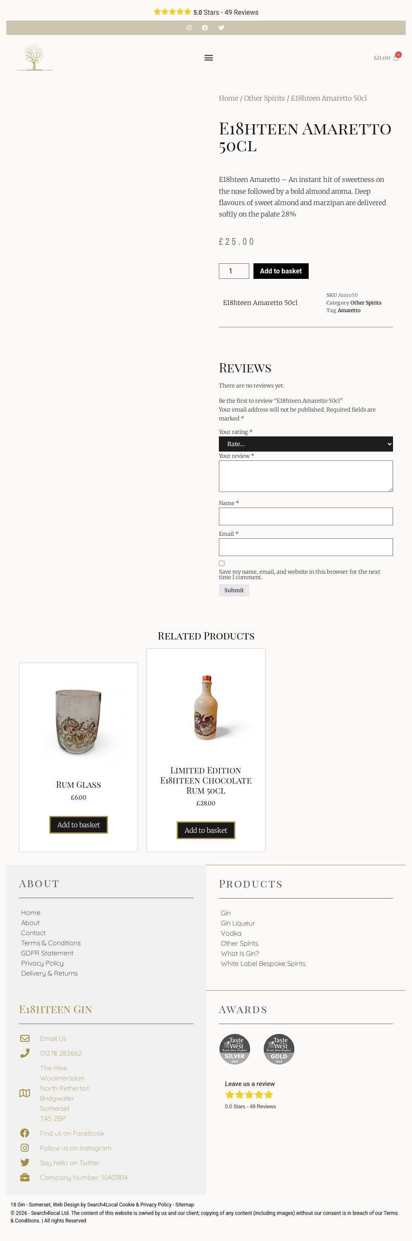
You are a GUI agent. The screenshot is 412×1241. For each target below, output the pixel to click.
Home (228, 98)
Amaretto (349, 310)
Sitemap (184, 1205)
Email (229, 534)
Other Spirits (264, 98)
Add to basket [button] (78, 825)
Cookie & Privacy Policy (145, 1205)
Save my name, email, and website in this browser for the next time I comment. (299, 574)
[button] (208, 57)
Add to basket (281, 271)
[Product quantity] (234, 271)
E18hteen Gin (55, 1008)
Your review (236, 456)
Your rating (236, 432)
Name (229, 503)
